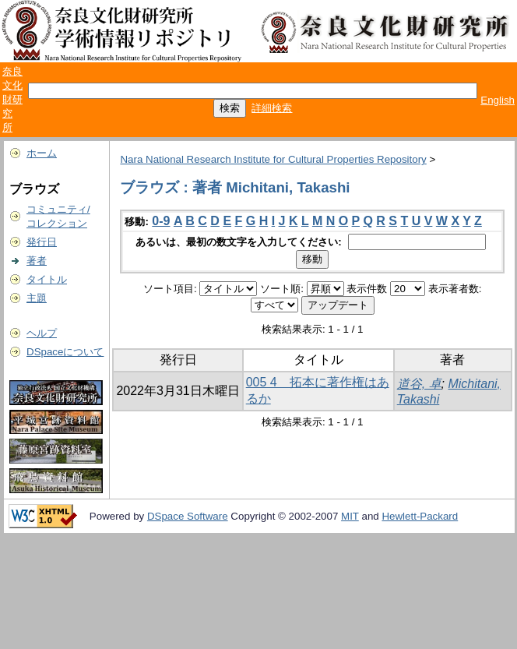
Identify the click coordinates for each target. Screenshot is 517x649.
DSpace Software (187, 516)
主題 (36, 298)
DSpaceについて (65, 352)
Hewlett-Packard (420, 516)
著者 (36, 260)
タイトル (46, 279)
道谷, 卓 (419, 383)
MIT (350, 516)
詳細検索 (271, 108)
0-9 (161, 221)
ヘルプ (41, 333)
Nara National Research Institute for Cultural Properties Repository (273, 159)
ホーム (41, 153)
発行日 (41, 242)
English (497, 100)
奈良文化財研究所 (12, 99)
